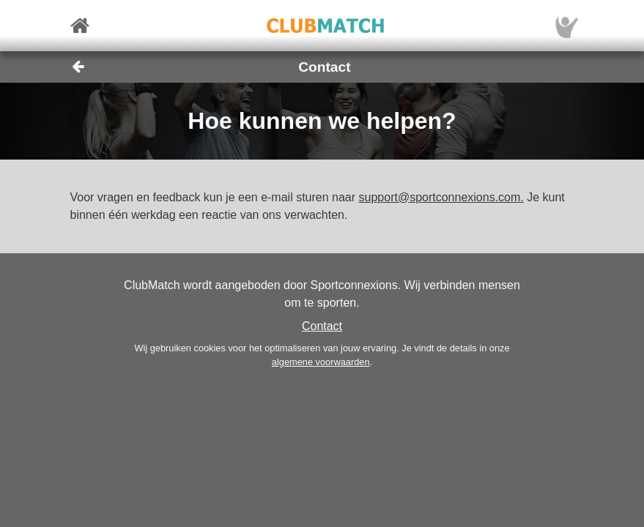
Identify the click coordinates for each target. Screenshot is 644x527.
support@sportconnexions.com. (441, 197)
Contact (322, 326)
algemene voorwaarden (321, 361)
